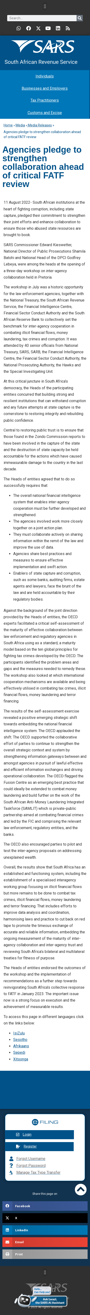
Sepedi (19, 1052)
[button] (45, 6)
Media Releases (39, 125)
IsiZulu (19, 1033)
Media (20, 125)
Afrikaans (21, 1046)
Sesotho (20, 1039)
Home (8, 125)
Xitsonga (20, 1059)
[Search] (80, 18)
